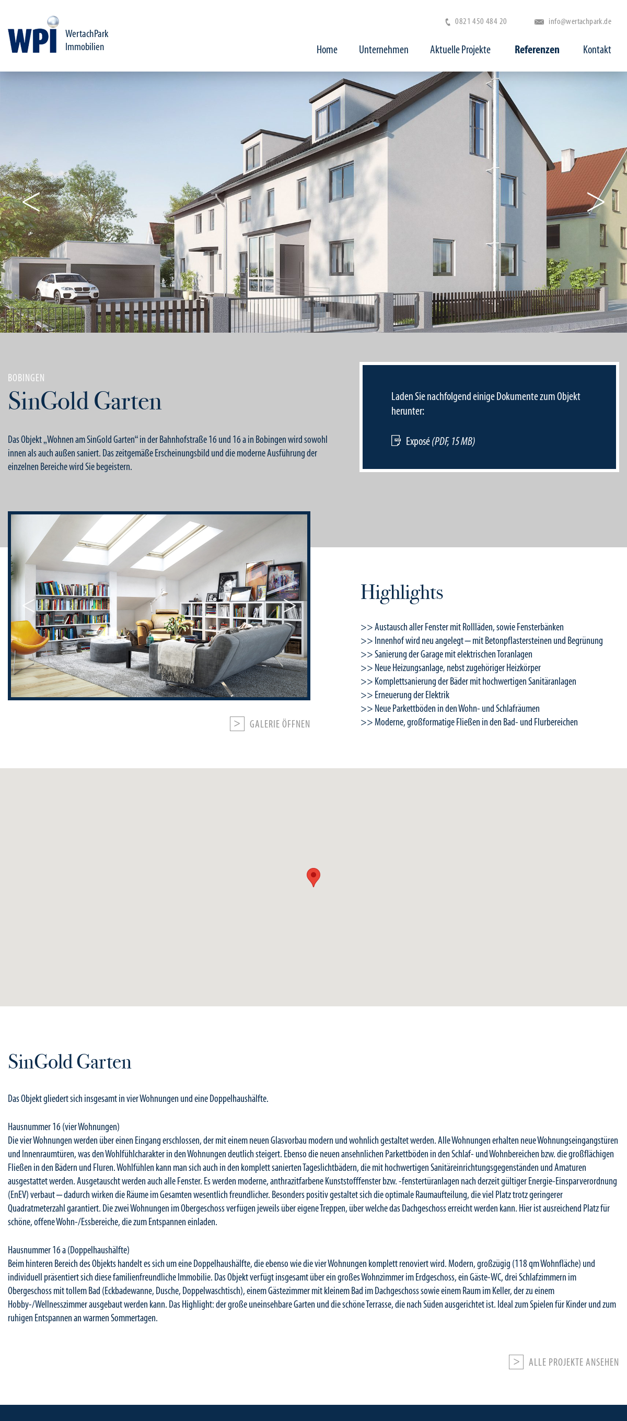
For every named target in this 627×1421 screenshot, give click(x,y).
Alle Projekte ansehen (574, 1362)
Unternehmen (388, 49)
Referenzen (539, 49)
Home (331, 49)
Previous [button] (33, 202)
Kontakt (597, 49)
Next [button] (594, 202)
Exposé (440, 441)
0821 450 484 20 (476, 21)
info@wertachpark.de (573, 21)
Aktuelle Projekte (465, 49)
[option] (313, 421)
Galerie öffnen (280, 724)
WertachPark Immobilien (91, 42)
